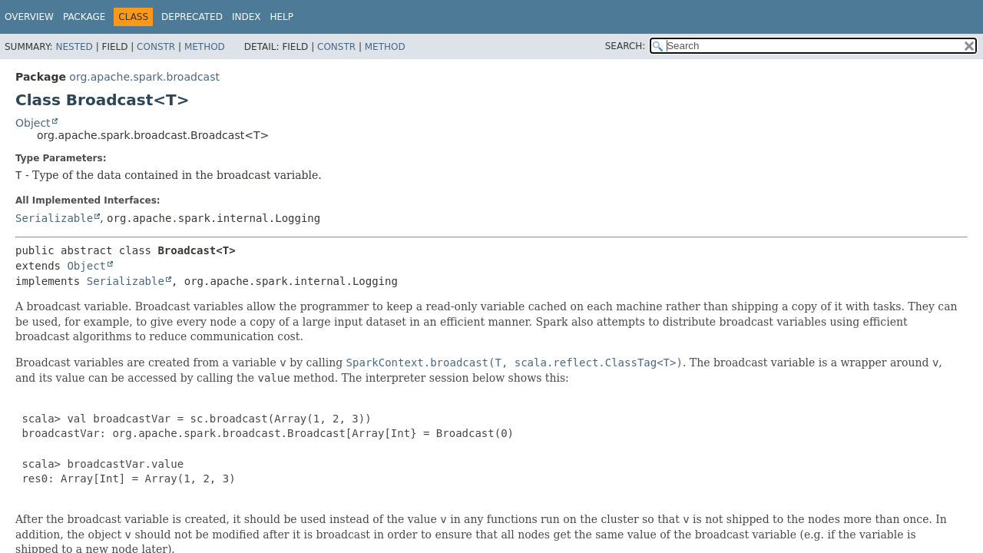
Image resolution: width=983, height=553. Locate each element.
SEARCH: (625, 46)
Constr (156, 46)
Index (246, 17)
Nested (73, 46)
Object (33, 123)
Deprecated (192, 17)
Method (204, 46)
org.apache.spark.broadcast (144, 77)
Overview (29, 17)
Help (281, 17)
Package (84, 17)
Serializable (54, 218)
